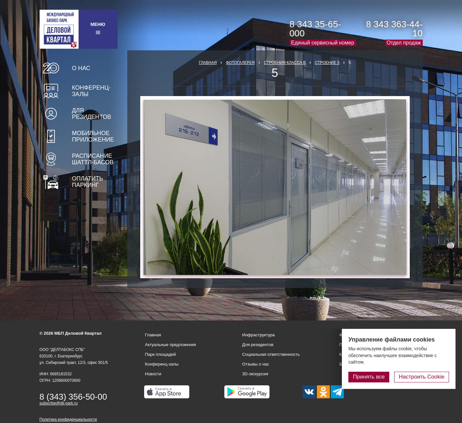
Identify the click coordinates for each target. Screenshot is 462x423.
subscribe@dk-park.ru (59, 403)
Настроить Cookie (421, 377)
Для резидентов (91, 113)
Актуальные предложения (170, 344)
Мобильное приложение (93, 136)
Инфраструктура (258, 334)
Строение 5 (327, 62)
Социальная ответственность (271, 354)
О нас (81, 68)
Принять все (369, 377)
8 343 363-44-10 (394, 28)
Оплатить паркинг (87, 181)
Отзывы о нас (255, 364)
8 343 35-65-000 (315, 28)
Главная (208, 62)
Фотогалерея (240, 62)
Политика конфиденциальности (68, 419)
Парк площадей (160, 354)
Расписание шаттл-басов (93, 159)
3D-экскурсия (255, 373)
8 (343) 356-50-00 (73, 396)
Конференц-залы (91, 90)
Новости (153, 373)
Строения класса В (285, 62)
